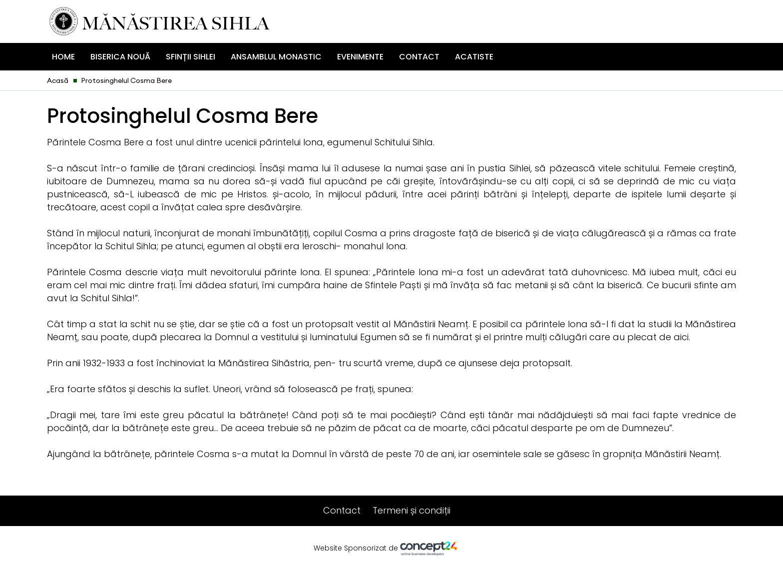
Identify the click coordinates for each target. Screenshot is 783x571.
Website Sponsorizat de (392, 548)
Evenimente (360, 56)
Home (63, 56)
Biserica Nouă (120, 56)
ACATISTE (474, 56)
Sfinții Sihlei (190, 56)
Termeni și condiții (411, 510)
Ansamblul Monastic (276, 56)
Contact (419, 56)
